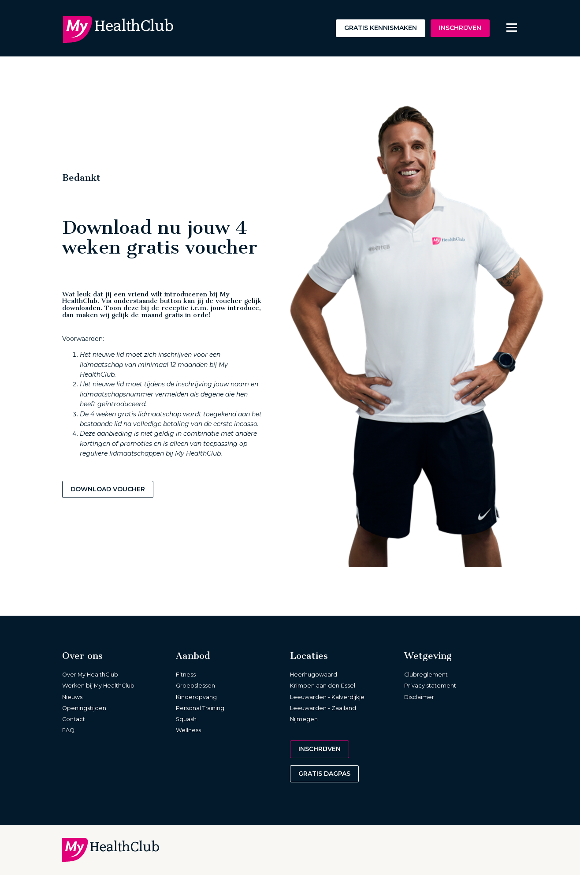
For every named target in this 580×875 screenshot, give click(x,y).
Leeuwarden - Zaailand (323, 708)
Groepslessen (195, 685)
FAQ (68, 730)
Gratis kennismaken (380, 28)
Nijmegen (304, 719)
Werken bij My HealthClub (98, 685)
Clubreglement (426, 674)
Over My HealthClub (90, 674)
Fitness (186, 674)
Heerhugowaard (313, 674)
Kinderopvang (196, 697)
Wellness (188, 730)
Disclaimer (419, 697)
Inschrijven (460, 28)
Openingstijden (84, 708)
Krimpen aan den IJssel (322, 685)
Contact (73, 719)
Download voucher (108, 489)
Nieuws (72, 697)
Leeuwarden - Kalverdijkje (327, 697)
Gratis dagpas (324, 774)
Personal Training (200, 708)
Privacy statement (430, 685)
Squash (186, 719)
